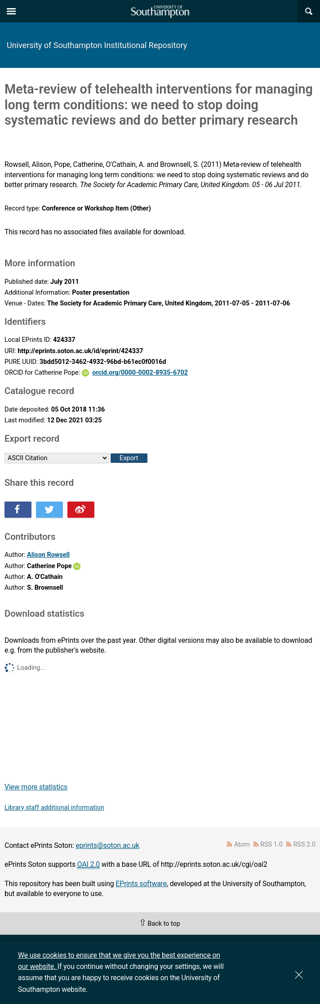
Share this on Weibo (80, 510)
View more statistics (35, 787)
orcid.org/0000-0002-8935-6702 (140, 372)
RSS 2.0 (304, 844)
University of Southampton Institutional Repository (97, 45)
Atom (242, 844)
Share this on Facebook (17, 510)
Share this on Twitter (49, 510)
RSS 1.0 (271, 844)
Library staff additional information (54, 807)
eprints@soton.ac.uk (107, 845)
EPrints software (141, 883)
